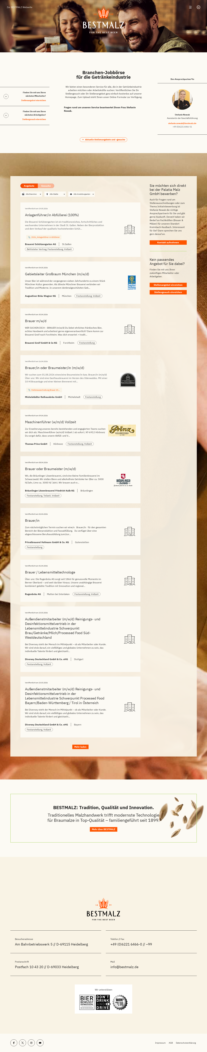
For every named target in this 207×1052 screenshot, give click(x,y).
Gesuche (46, 186)
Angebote (29, 186)
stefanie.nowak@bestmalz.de (182, 123)
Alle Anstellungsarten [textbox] (82, 194)
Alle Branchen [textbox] (31, 194)
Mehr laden (80, 771)
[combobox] (31, 194)
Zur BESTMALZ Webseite (19, 7)
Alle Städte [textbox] (54, 194)
